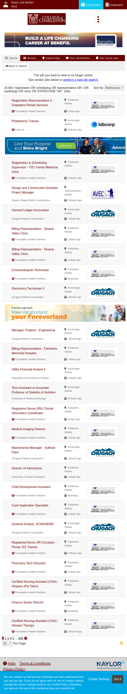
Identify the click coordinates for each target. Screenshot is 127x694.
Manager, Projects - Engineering (33, 330)
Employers (114, 4)
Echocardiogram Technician (30, 270)
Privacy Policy (14, 669)
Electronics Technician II (28, 288)
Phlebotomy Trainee (25, 121)
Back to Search (16, 66)
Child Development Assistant (31, 487)
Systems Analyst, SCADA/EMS (33, 524)
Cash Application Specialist (30, 505)
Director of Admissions (27, 468)
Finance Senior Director (28, 602)
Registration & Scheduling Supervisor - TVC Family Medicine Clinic (35, 167)
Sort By (98, 87)
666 (20, 638)
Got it (117, 679)
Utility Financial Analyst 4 (28, 369)
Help (9, 663)
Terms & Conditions (35, 663)
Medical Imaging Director (28, 429)
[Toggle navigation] (98, 19)
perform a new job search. (80, 79)
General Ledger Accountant (30, 210)
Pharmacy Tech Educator (29, 563)
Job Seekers (91, 4)
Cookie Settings (98, 679)
